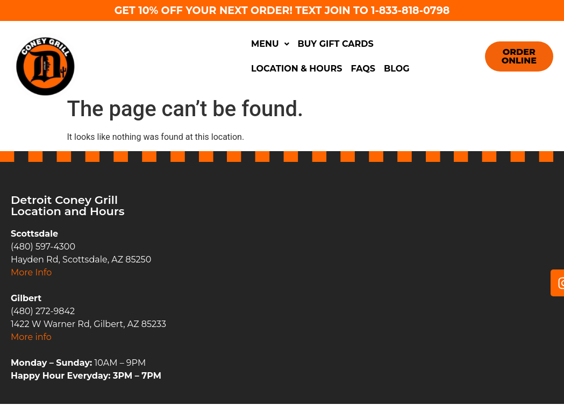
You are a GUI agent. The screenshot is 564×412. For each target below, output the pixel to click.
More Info (31, 272)
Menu (270, 44)
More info (31, 337)
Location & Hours (296, 68)
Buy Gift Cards (336, 44)
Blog (397, 68)
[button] (270, 44)
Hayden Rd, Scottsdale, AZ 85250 (81, 259)
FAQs (363, 68)
